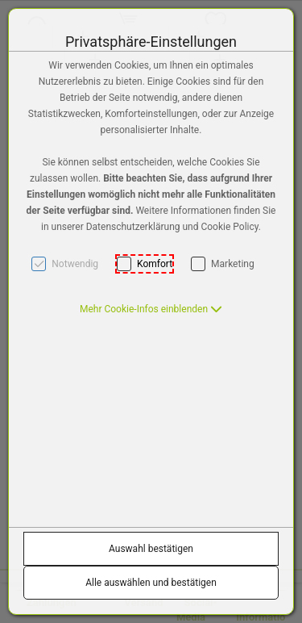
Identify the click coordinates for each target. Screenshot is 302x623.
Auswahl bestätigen (151, 548)
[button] (151, 309)
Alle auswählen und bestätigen (151, 582)
